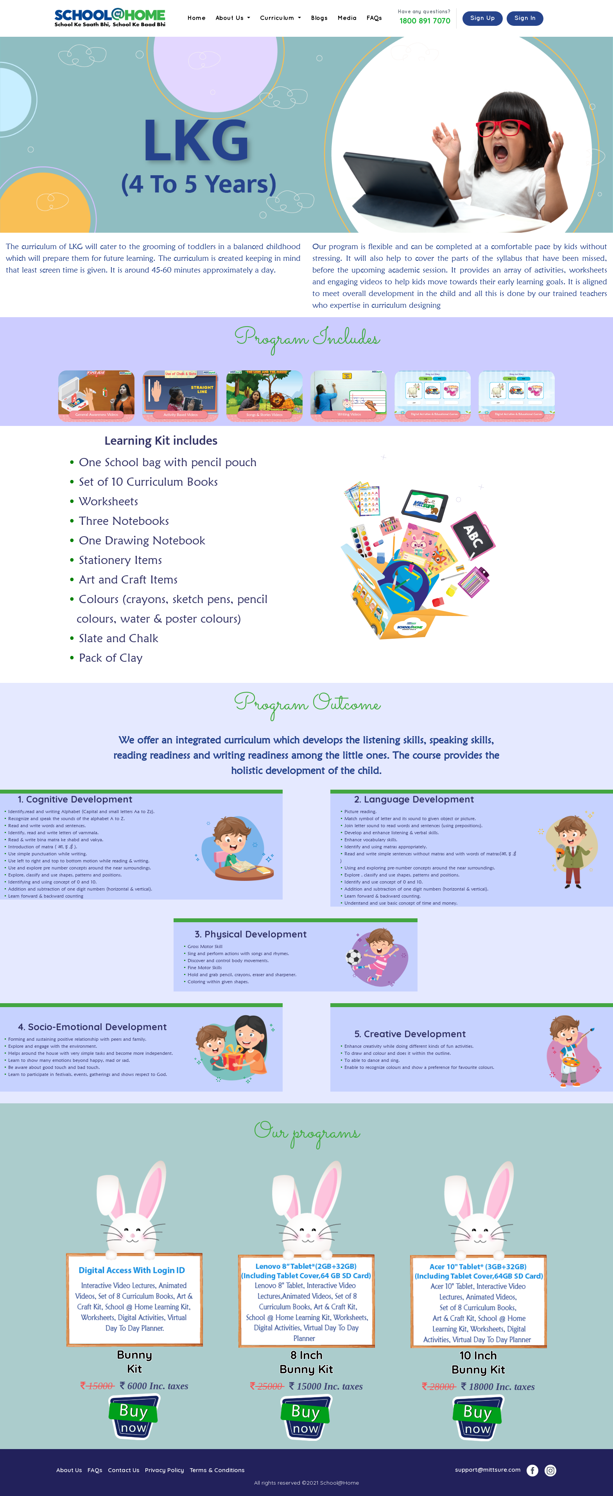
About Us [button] (230, 18)
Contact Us (124, 1470)
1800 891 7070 (425, 20)
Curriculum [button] (278, 18)
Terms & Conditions (217, 1470)
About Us (69, 1470)
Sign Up (482, 18)
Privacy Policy (164, 1470)
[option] (96, 396)
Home (196, 18)
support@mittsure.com (488, 1469)
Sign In (525, 18)
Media (347, 18)
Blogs (319, 18)
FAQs (374, 18)
